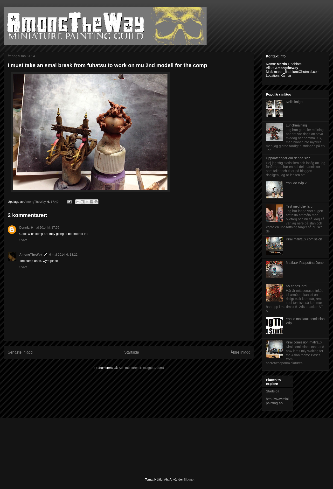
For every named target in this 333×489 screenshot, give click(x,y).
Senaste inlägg (20, 352)
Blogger (189, 479)
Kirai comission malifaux (304, 342)
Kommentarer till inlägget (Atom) (141, 368)
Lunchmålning (296, 125)
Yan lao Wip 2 (296, 183)
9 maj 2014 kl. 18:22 (63, 254)
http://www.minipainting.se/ (277, 401)
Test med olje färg (299, 206)
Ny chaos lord (296, 286)
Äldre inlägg (240, 352)
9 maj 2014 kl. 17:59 (45, 227)
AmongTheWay (30, 254)
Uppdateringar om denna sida (288, 158)
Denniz (24, 227)
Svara (23, 240)
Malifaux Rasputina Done (305, 263)
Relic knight (294, 102)
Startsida (131, 352)
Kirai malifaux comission (304, 239)
